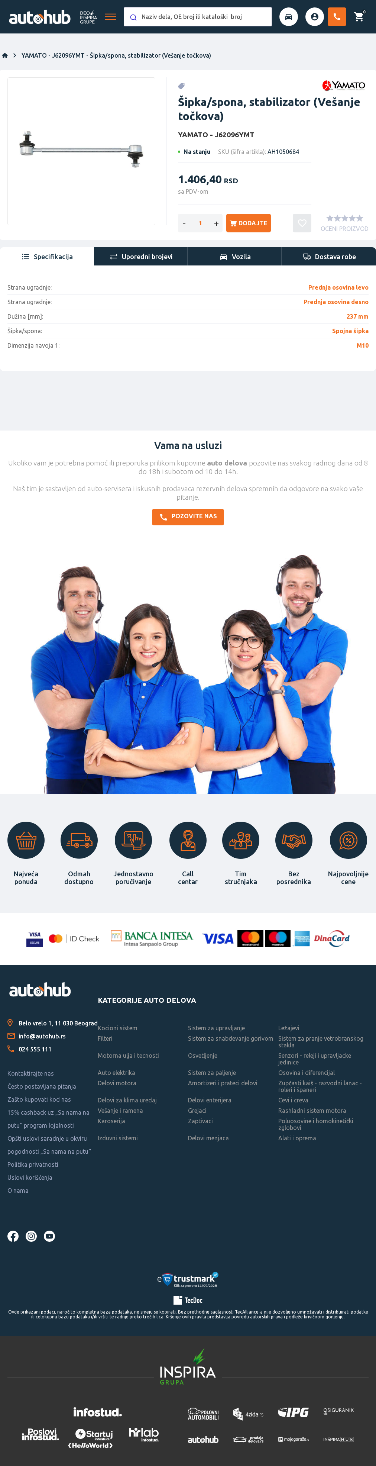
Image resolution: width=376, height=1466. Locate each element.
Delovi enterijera (209, 1100)
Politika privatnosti (32, 1164)
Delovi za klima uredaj (127, 1100)
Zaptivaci (200, 1121)
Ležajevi (288, 1028)
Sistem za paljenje (212, 1072)
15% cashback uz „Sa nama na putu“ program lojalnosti (48, 1119)
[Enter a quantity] (200, 223)
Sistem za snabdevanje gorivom (230, 1038)
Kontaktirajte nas (30, 1073)
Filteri (105, 1038)
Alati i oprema (297, 1138)
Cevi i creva (293, 1100)
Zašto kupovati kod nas (39, 1099)
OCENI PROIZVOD (345, 228)
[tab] (47, 256)
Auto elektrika (116, 1072)
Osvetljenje (202, 1055)
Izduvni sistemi (118, 1138)
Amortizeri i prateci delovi (222, 1083)
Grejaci (197, 1110)
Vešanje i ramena (120, 1110)
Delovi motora (117, 1083)
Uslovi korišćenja (29, 1177)
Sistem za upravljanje (216, 1028)
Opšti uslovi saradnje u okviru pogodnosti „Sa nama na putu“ (49, 1145)
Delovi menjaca (208, 1138)
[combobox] (198, 16)
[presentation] (47, 256)
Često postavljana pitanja (41, 1086)
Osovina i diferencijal (306, 1072)
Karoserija (111, 1121)
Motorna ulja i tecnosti (128, 1055)
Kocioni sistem (117, 1028)
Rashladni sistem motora (312, 1110)
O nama (18, 1190)
